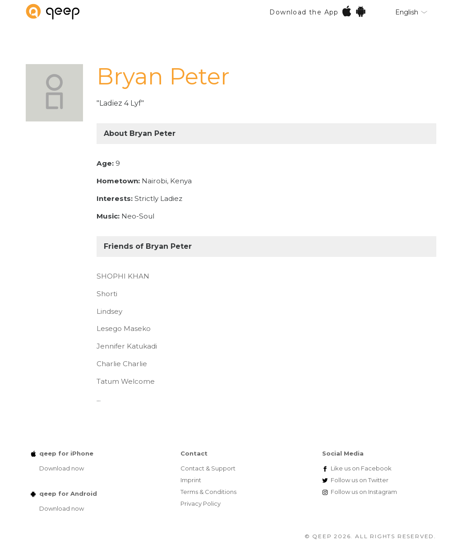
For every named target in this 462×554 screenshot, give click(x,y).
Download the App (317, 11)
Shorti (107, 293)
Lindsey (109, 311)
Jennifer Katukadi (127, 346)
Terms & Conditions (208, 491)
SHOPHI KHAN (123, 276)
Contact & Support (208, 468)
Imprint (190, 480)
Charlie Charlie (122, 363)
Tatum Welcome (126, 381)
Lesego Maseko (124, 328)
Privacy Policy (200, 503)
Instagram (364, 491)
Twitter (359, 480)
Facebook (361, 468)
